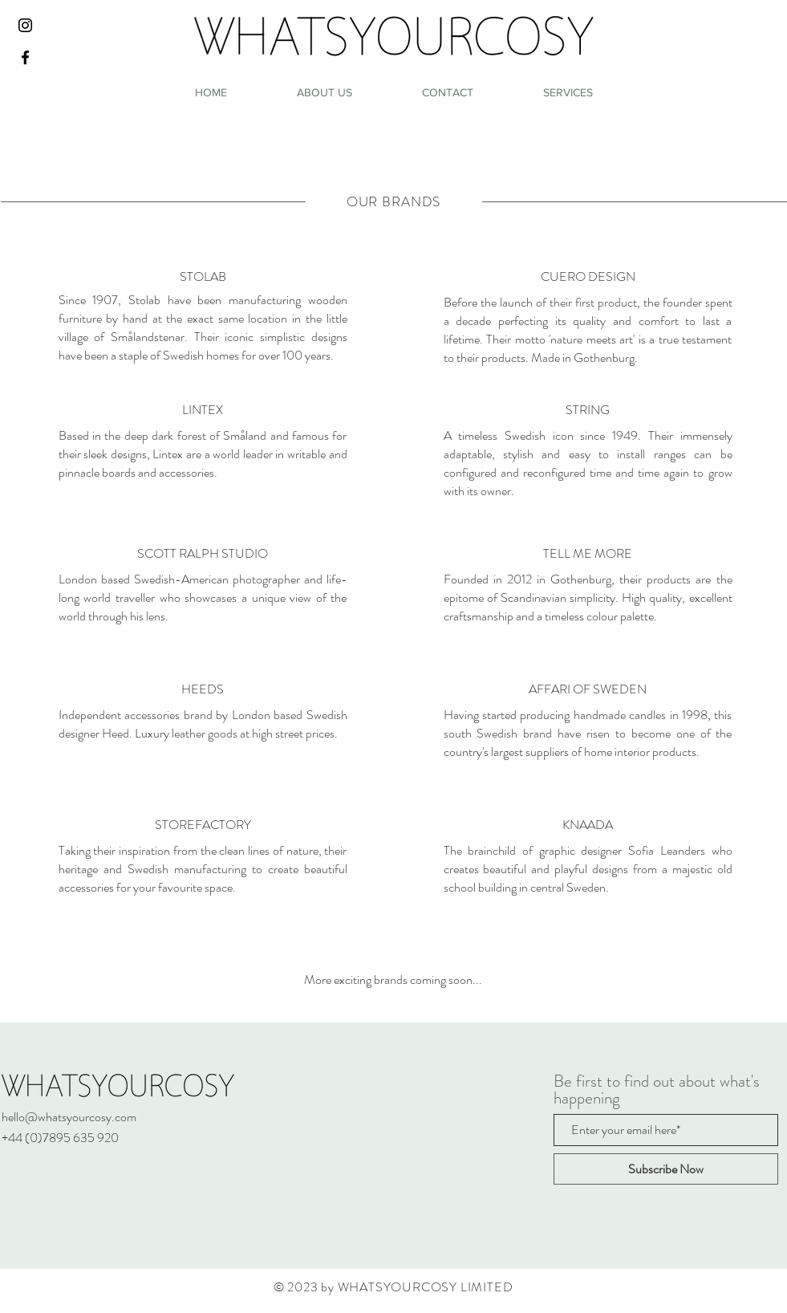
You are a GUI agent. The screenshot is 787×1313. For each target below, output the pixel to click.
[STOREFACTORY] (203, 825)
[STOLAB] (203, 277)
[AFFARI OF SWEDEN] (588, 689)
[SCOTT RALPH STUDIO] (203, 554)
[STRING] (588, 410)
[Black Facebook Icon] (25, 57)
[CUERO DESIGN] (588, 277)
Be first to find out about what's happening (657, 1090)
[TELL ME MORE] (588, 554)
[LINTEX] (203, 410)
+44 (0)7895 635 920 (60, 1137)
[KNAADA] (588, 825)
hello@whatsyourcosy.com (69, 1117)
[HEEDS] (203, 689)
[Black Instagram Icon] (25, 25)
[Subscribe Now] (666, 1169)
